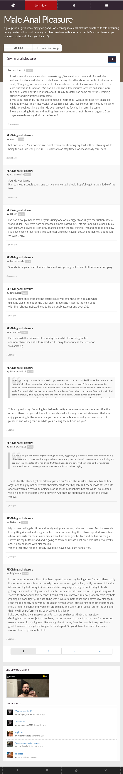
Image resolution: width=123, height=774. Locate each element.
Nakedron (15, 522)
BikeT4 (14, 214)
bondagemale (17, 261)
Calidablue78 (17, 174)
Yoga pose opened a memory (27, 743)
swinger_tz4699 (25, 714)
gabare (13, 139)
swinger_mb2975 (25, 725)
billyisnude (15, 573)
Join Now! (41, 5)
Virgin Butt (19, 732)
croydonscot (18, 70)
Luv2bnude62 (24, 746)
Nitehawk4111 (18, 371)
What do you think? (23, 711)
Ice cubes (19, 753)
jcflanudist (15, 292)
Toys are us (20, 721)
